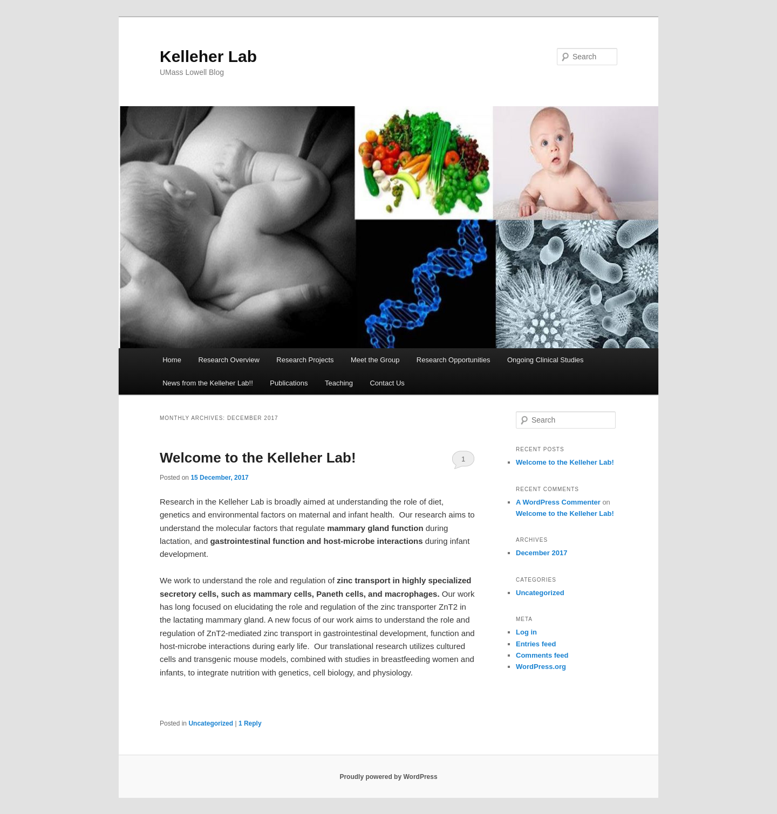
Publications (289, 383)
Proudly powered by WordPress (388, 777)
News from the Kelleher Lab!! (207, 383)
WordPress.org (541, 667)
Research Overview (228, 360)
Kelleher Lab (208, 56)
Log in (526, 632)
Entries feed (536, 644)
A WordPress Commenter (558, 502)
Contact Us (387, 383)
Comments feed (542, 655)
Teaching (339, 383)
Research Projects (304, 360)
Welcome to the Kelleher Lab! (258, 458)
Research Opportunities (453, 360)
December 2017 (541, 553)
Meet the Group (375, 360)
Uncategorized (210, 723)
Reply (250, 723)
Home (171, 360)
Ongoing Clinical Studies (545, 360)
